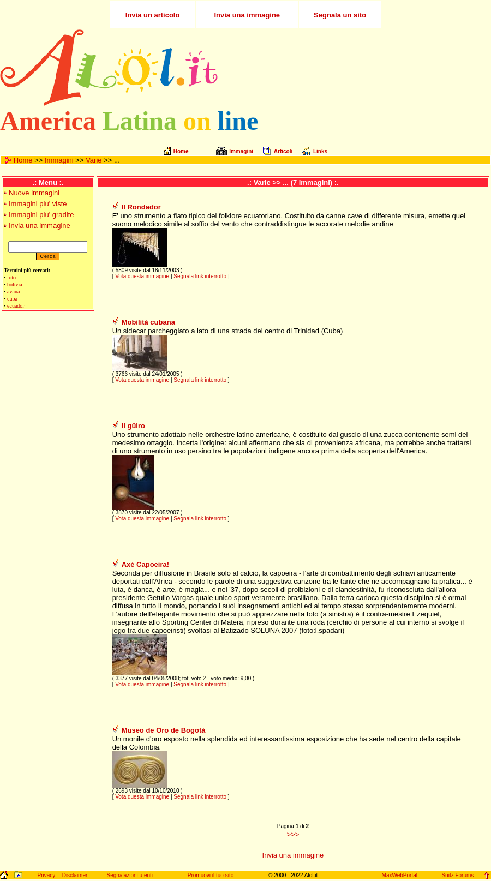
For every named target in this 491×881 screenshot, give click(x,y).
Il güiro (133, 426)
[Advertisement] (361, 67)
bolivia (14, 284)
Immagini (59, 160)
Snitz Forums (457, 875)
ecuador (16, 306)
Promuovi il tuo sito (210, 875)
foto (11, 277)
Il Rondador (141, 207)
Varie (93, 160)
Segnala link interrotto (199, 276)
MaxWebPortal (399, 875)
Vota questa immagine (142, 276)
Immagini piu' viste (38, 204)
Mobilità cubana (148, 322)
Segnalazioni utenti (130, 875)
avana (13, 292)
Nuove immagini (34, 193)
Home (23, 160)
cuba (12, 299)
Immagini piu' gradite (41, 215)
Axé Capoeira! (145, 564)
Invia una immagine (39, 225)
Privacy (46, 875)
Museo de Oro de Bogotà (164, 730)
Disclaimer (75, 875)
